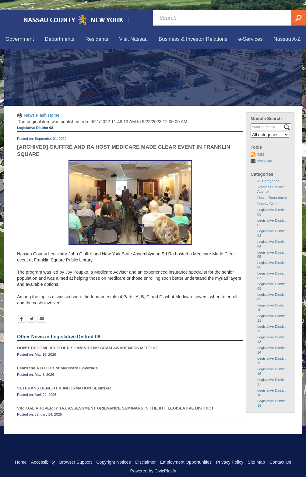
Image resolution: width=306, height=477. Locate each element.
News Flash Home (42, 104)
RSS (261, 144)
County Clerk (267, 193)
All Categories (268, 170)
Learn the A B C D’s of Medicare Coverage (57, 357)
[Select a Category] (270, 124)
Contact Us (280, 451)
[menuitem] (19, 29)
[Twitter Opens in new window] (31, 309)
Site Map (256, 451)
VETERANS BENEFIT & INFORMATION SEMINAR (64, 377)
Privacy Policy (230, 451)
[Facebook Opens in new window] (21, 309)
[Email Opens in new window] (41, 309)
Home (20, 451)
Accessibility (43, 451)
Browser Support (75, 451)
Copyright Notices (113, 451)
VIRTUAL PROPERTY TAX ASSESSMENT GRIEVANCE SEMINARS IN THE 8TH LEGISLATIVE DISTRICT (115, 398)
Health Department (272, 187)
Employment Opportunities (186, 451)
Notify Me (264, 150)
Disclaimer (145, 451)
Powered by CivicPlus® (153, 460)
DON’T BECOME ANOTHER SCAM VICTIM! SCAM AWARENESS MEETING (88, 337)
